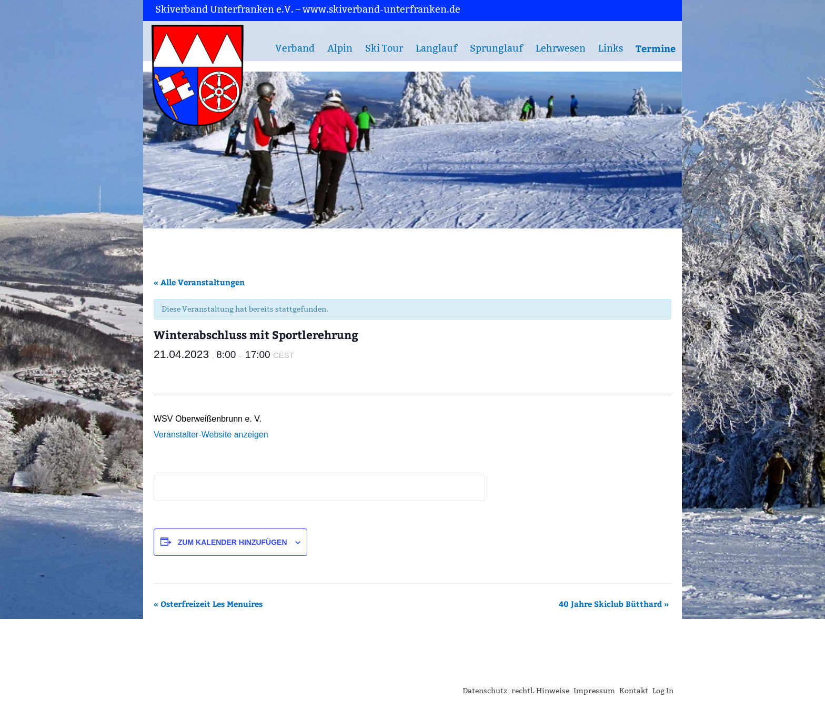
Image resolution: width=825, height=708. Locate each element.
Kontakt (633, 690)
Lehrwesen (561, 48)
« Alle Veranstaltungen (199, 282)
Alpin (340, 48)
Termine (656, 48)
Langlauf (436, 48)
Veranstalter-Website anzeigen (211, 434)
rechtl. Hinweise (540, 690)
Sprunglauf (496, 48)
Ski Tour (384, 48)
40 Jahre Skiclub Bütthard (614, 604)
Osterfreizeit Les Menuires (208, 604)
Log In (662, 690)
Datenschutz (484, 690)
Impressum (594, 690)
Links (610, 48)
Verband (295, 48)
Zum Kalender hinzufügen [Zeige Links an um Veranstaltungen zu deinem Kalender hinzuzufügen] (232, 542)
